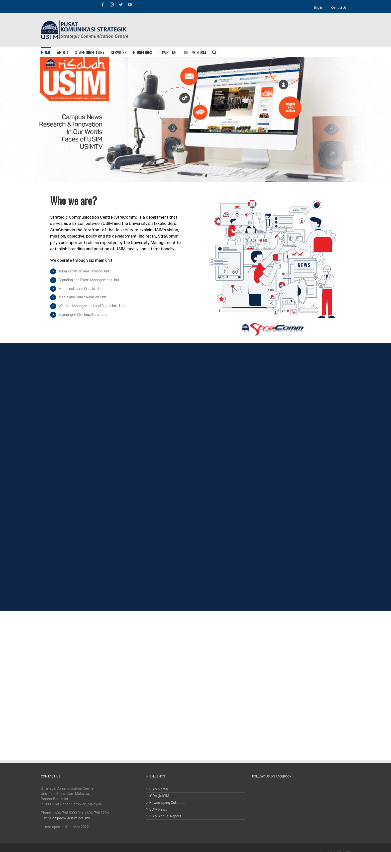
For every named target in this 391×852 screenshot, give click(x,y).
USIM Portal (158, 789)
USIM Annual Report (165, 816)
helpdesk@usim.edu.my (71, 818)
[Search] (214, 52)
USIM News (158, 809)
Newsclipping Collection (168, 803)
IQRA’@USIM (159, 796)
